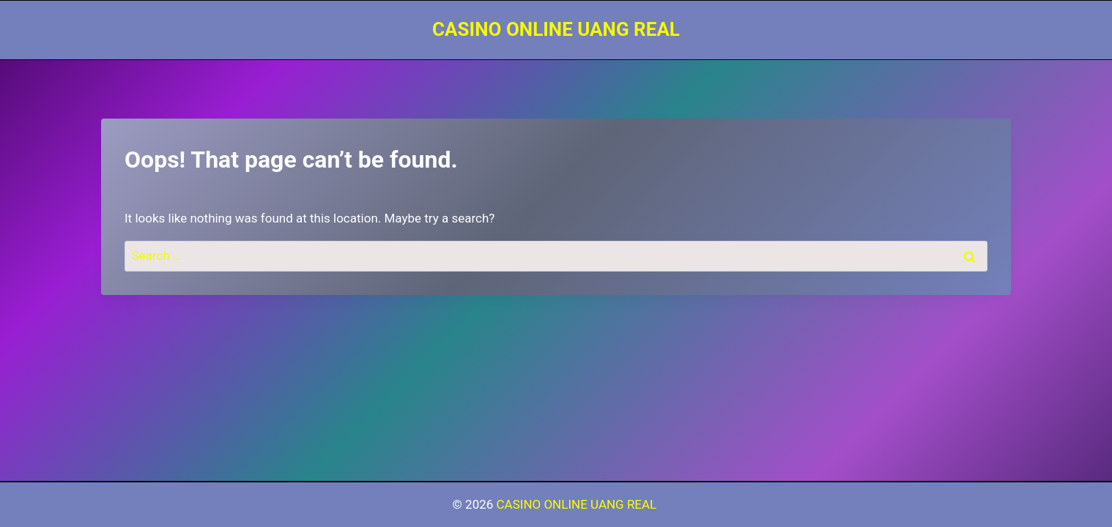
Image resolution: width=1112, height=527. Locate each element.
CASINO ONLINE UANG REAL (578, 504)
